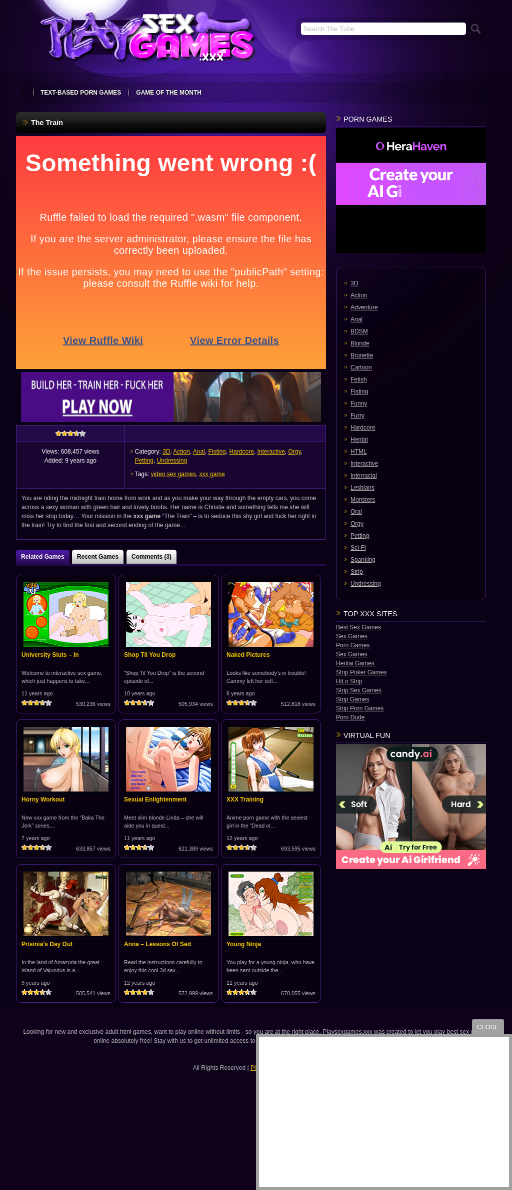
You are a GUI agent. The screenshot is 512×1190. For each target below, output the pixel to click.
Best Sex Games (358, 627)
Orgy (294, 451)
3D (166, 451)
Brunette (361, 355)
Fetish (358, 379)
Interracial (363, 475)
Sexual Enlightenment (155, 799)
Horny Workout (43, 799)
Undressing (172, 460)
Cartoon (361, 367)
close (488, 1027)
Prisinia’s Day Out (47, 944)
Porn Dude (350, 717)
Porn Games (353, 645)
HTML (358, 451)
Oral (356, 511)
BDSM (359, 331)
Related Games (42, 556)
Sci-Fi (358, 547)
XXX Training (245, 799)
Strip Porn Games (360, 708)
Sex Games (352, 636)
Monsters (362, 499)
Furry (357, 415)
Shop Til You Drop (150, 654)
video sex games (173, 474)
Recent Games (97, 556)
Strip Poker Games (361, 672)
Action (181, 451)
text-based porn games (80, 92)
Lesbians (362, 487)
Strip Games (353, 699)
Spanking (363, 559)
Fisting (217, 451)
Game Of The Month (169, 92)
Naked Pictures (248, 654)
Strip (356, 571)
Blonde (359, 343)
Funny (358, 403)
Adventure (364, 307)
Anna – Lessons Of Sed (157, 944)
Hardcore (241, 451)
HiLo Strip (349, 681)
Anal (199, 451)
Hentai (359, 439)
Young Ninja (243, 944)
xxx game (211, 474)
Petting (144, 460)
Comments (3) (152, 556)
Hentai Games (355, 663)
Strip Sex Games (359, 690)
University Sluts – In (50, 654)
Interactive (270, 451)
